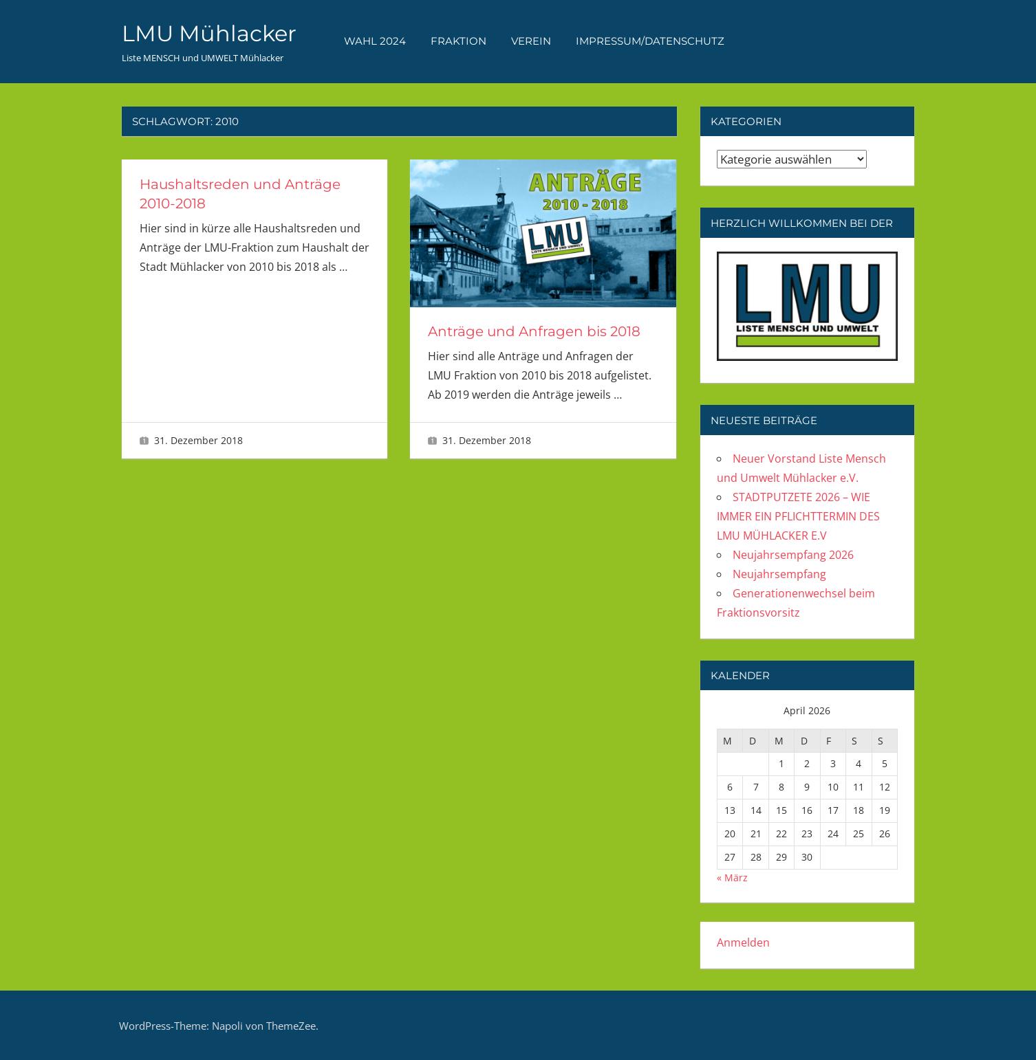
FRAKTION (458, 40)
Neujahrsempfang (779, 574)
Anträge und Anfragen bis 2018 (534, 331)
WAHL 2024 (375, 40)
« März (732, 877)
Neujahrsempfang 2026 (793, 554)
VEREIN (531, 40)
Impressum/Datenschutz (650, 40)
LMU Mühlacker (209, 33)
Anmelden (743, 942)
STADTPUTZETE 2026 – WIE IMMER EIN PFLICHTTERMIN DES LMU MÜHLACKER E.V (798, 516)
